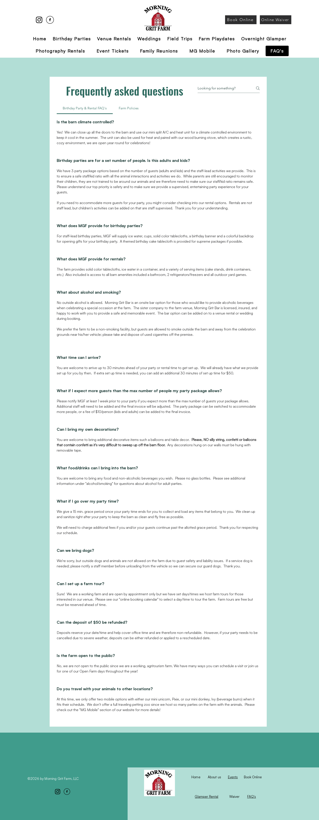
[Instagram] (39, 20)
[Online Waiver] (275, 19)
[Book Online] (241, 19)
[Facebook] (50, 20)
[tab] (85, 108)
